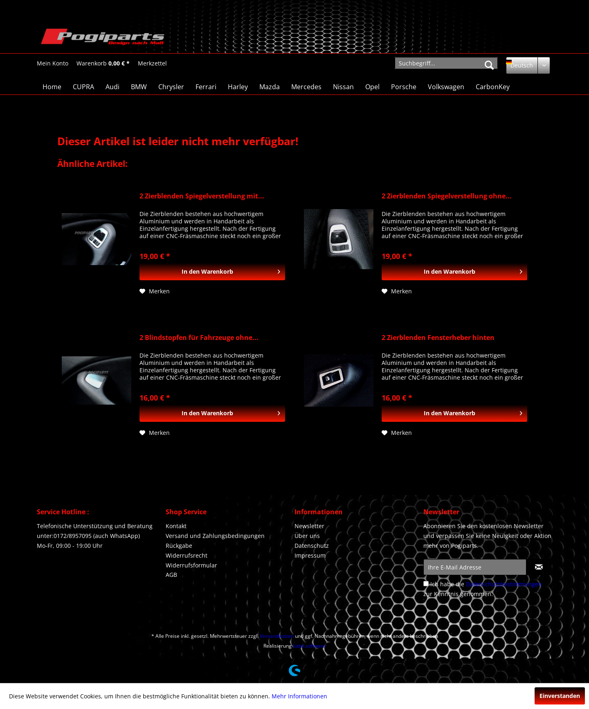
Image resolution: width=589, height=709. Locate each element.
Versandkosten (277, 635)
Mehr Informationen (299, 696)
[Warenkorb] (103, 63)
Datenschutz (311, 545)
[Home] (52, 87)
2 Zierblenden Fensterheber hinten (438, 337)
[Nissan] (343, 87)
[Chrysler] (171, 87)
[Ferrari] (206, 87)
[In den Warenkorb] (212, 271)
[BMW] (139, 87)
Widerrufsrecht (186, 555)
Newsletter (309, 526)
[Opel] (372, 87)
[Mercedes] (306, 87)
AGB (171, 574)
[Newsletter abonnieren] (539, 567)
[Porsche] (403, 87)
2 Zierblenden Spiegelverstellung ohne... (447, 196)
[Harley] (238, 87)
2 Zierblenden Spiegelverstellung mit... (201, 196)
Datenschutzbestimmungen (504, 584)
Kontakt (176, 526)
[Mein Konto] (52, 63)
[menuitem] (52, 63)
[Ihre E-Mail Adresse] (474, 567)
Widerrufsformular (191, 565)
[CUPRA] (83, 87)
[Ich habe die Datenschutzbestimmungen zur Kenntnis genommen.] (426, 583)
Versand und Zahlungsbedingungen (215, 536)
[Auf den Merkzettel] (154, 291)
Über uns (307, 536)
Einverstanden (560, 696)
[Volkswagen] (446, 87)
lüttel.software (309, 645)
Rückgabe (179, 545)
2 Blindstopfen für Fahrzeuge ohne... (199, 337)
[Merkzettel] (152, 63)
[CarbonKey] (492, 87)
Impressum (310, 555)
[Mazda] (270, 87)
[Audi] (112, 87)
